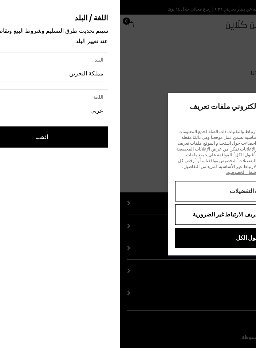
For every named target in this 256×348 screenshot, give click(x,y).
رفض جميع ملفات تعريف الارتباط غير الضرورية (128, 214)
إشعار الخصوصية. (121, 172)
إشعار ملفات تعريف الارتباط (166, 172)
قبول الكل (128, 238)
